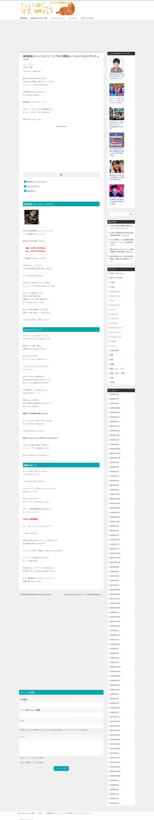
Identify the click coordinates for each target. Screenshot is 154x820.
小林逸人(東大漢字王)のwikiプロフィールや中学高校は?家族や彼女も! (82, 594)
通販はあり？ (31, 191)
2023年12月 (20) (115, 444)
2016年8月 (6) (114, 780)
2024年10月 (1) (115, 412)
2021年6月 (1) (114, 576)
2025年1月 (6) (114, 399)
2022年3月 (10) (115, 535)
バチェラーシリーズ (116, 323)
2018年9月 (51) (115, 676)
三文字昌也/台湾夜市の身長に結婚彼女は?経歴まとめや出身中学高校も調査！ (116, 148)
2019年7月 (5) (114, 635)
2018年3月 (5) (114, 699)
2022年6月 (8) (114, 522)
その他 (112, 282)
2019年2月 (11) (115, 653)
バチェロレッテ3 (115, 332)
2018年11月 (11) (115, 667)
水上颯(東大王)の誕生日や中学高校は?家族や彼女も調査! (116, 197)
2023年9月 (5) (114, 458)
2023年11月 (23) (115, 449)
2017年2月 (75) (115, 753)
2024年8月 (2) (114, 417)
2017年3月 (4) (114, 749)
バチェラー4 (114, 310)
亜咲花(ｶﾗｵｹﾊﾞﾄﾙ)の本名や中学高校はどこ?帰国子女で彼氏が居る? (116, 173)
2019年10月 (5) (115, 621)
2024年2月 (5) (114, 435)
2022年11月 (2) (115, 499)
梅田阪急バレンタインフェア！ (37, 181)
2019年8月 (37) (115, 630)
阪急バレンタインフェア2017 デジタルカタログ (40, 438)
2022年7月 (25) (115, 517)
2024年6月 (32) (115, 426)
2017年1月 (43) (115, 758)
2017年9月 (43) (115, 721)
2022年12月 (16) (115, 494)
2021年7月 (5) (114, 571)
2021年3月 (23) (115, 585)
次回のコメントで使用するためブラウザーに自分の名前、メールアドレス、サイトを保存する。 (55, 730)
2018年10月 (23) (115, 671)
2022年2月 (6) (114, 540)
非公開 (112, 378)
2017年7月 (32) (115, 730)
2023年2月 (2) (114, 485)
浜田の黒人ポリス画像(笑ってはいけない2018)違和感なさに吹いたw (116, 124)
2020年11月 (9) (115, 603)
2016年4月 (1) (114, 794)
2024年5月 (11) (115, 431)
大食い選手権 (114, 346)
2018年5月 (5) (114, 694)
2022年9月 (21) (115, 508)
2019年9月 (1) (114, 626)
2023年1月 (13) (115, 490)
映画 (111, 355)
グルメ (25, 67)
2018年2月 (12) (115, 703)
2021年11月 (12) (115, 553)
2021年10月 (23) (115, 558)
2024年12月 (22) (115, 403)
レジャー (113, 341)
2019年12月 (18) (115, 612)
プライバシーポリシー (58, 18)
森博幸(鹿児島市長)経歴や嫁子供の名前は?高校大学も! (36, 594)
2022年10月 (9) (115, 503)
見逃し (112, 373)
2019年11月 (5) (115, 617)
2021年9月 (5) (114, 562)
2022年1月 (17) (115, 544)
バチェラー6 (114, 319)
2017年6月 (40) (115, 735)
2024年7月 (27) (115, 421)
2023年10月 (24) (115, 453)
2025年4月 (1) (114, 394)
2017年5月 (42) (115, 740)
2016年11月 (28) (115, 767)
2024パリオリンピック (117, 269)
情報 (31, 67)
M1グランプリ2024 (87, 18)
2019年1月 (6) (114, 658)
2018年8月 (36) (115, 680)
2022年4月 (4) (114, 531)
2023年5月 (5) (114, 476)
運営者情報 (23, 18)
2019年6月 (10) (115, 640)
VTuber (112, 278)
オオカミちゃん (115, 287)
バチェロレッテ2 (115, 328)
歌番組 (112, 360)
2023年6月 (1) (114, 471)
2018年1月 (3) (114, 708)
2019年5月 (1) (114, 644)
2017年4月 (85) (115, 744)
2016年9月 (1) (114, 776)
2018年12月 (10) (115, 662)
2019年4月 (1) (114, 649)
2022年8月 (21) (115, 512)
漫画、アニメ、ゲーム (117, 364)
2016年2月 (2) (114, 799)
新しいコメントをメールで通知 (32, 758)
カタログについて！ (33, 186)
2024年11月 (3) (115, 408)
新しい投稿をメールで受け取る (32, 762)
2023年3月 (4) (114, 481)
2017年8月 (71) (115, 726)
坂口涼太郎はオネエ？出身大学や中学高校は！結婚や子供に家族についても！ (122, 254)
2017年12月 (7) (115, 712)
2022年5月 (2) (114, 526)
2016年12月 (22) (115, 762)
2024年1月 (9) (114, 440)
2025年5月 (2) (114, 390)
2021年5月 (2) (114, 581)
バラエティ (113, 337)
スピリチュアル (115, 301)
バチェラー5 (114, 314)
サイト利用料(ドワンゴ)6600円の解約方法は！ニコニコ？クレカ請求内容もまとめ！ (122, 238)
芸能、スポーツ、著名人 (117, 369)
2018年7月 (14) (115, 685)
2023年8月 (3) (114, 462)
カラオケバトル (115, 291)
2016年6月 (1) (114, 785)
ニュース (113, 305)
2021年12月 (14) (115, 549)
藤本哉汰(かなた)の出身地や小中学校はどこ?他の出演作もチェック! (116, 76)
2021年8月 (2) (114, 567)
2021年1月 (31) (115, 594)
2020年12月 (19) (115, 599)
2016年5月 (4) (114, 789)
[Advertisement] (77, 35)
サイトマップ (73, 18)
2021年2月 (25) (115, 590)
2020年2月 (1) (114, 608)
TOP (27, 809)
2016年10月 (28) (115, 771)
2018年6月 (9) (114, 689)
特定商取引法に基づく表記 (39, 18)
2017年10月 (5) (115, 717)
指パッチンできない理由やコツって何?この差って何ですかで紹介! (116, 100)
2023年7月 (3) (114, 467)
